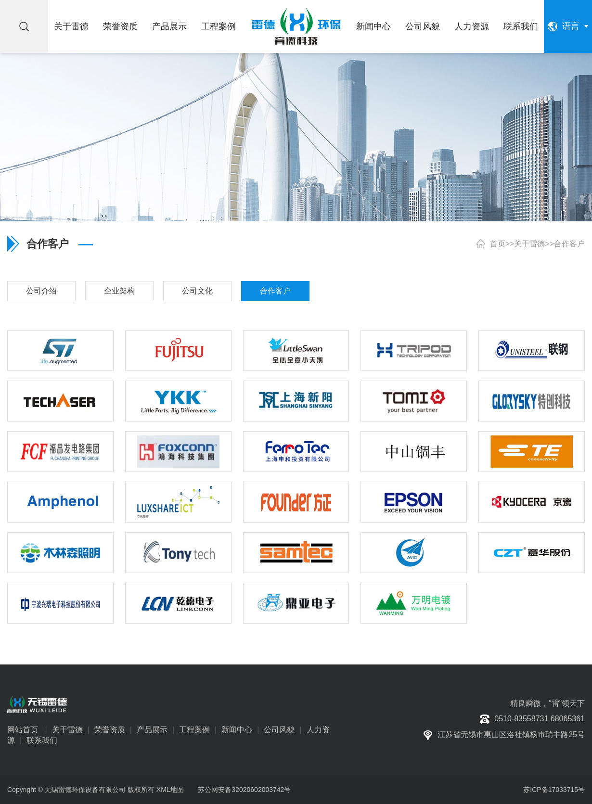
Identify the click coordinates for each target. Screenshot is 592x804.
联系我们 (520, 26)
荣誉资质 (120, 26)
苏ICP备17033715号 (554, 789)
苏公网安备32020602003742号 (243, 789)
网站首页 (22, 730)
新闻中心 (373, 26)
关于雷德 (71, 26)
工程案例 (218, 26)
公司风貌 (422, 26)
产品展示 (169, 26)
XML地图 (170, 789)
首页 (497, 244)
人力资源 (471, 26)
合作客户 (569, 244)
